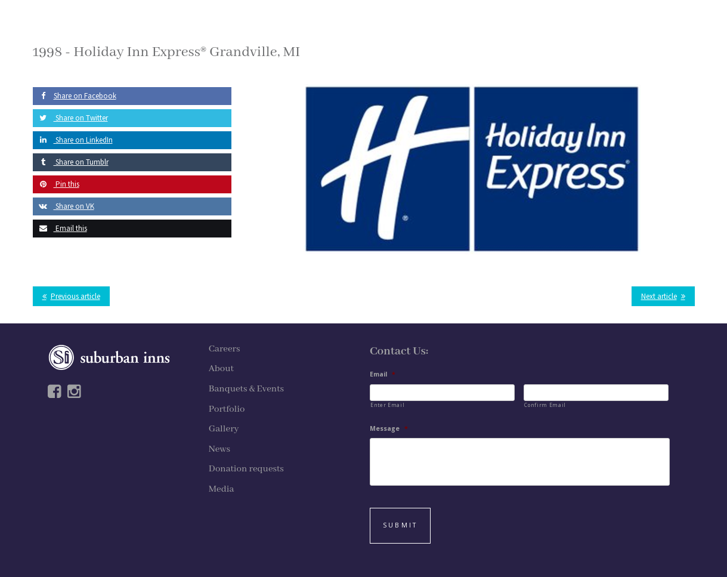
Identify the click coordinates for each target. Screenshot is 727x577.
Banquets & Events (246, 389)
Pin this (56, 184)
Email (382, 374)
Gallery (224, 429)
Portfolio (227, 409)
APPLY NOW (594, 28)
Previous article (75, 296)
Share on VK (63, 206)
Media (221, 489)
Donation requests (246, 469)
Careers (224, 349)
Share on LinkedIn (73, 140)
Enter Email (387, 405)
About (221, 369)
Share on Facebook (74, 96)
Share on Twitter (70, 118)
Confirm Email (545, 405)
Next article (659, 296)
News (219, 449)
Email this (60, 228)
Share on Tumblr (71, 162)
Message (389, 429)
